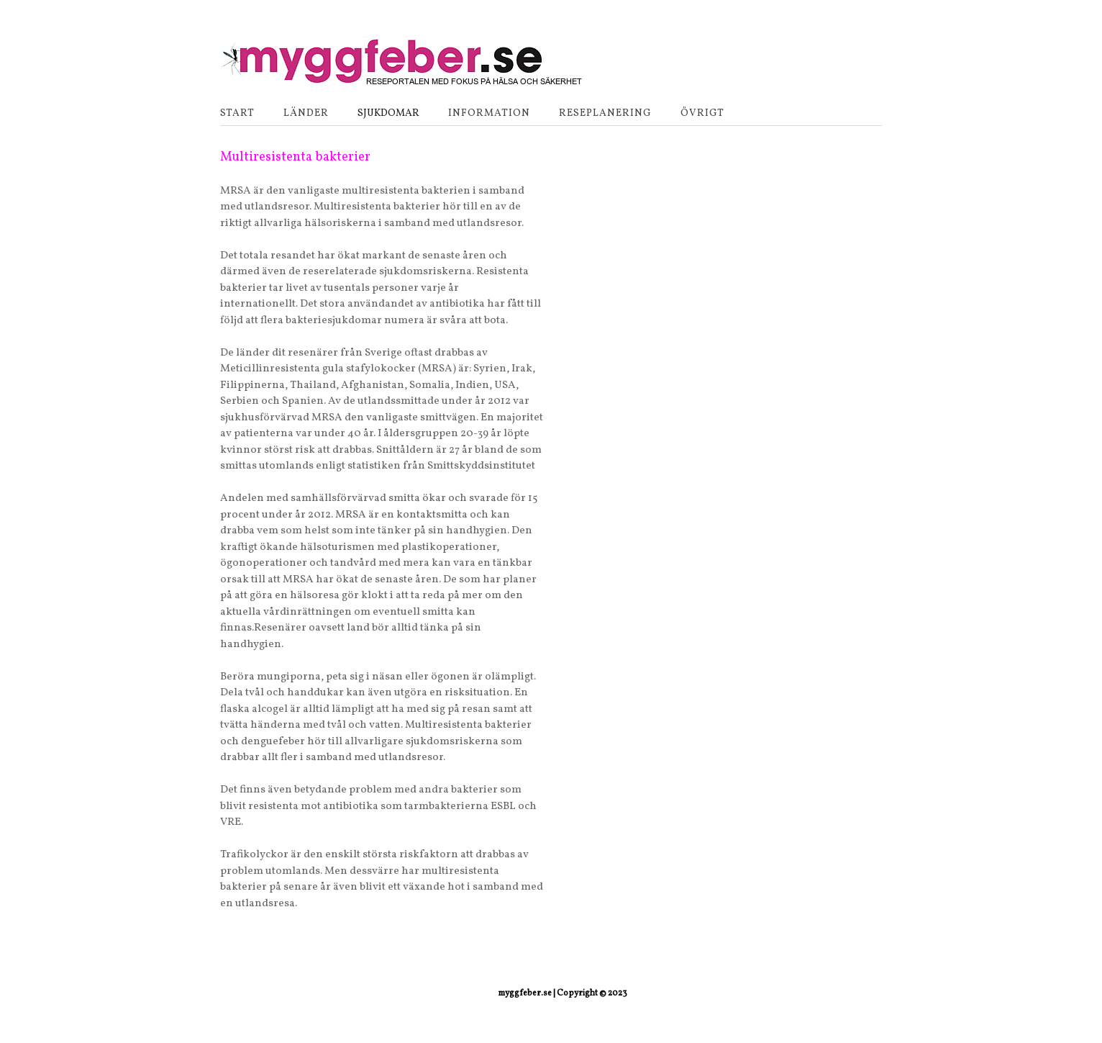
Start (237, 113)
